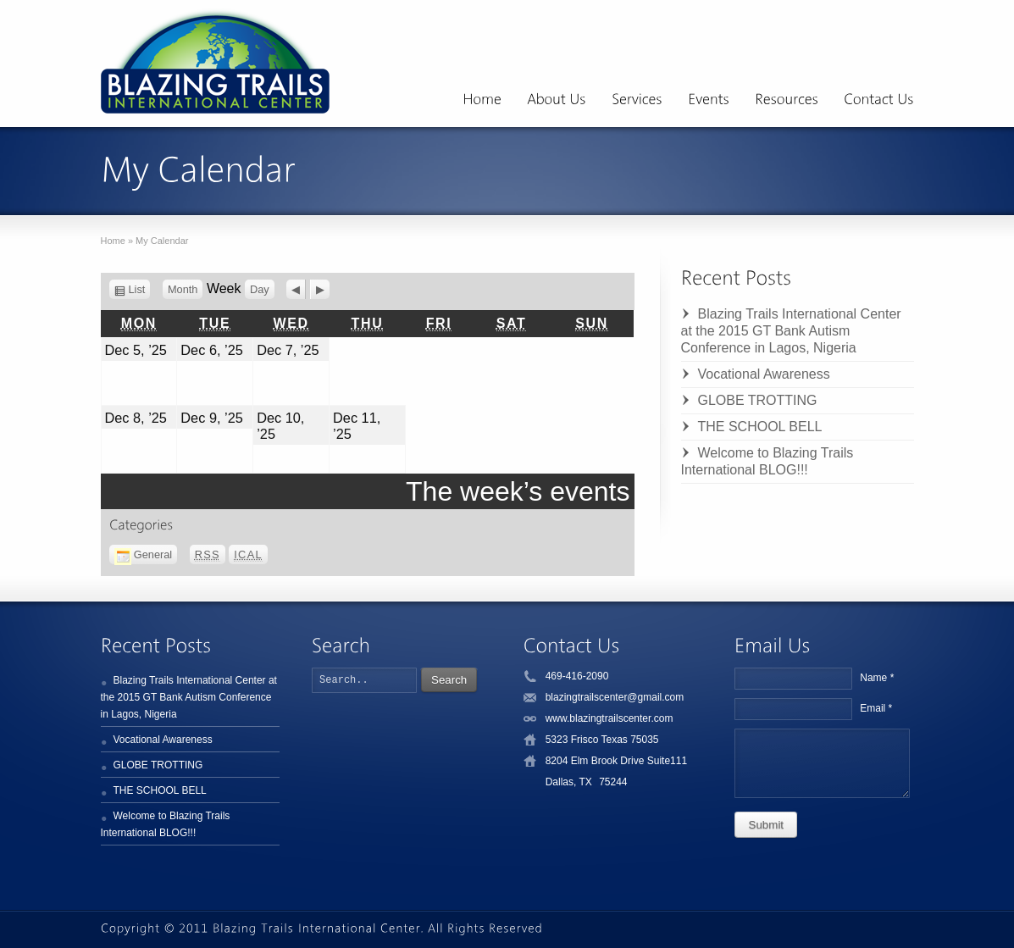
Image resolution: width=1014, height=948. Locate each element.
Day (259, 289)
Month (183, 289)
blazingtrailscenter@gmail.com (615, 697)
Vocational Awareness (764, 374)
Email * (876, 708)
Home (113, 241)
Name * (877, 678)
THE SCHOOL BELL (760, 426)
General (143, 554)
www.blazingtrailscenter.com (609, 718)
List (140, 289)
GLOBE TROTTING (757, 400)
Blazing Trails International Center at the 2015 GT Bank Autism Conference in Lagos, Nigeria (791, 331)
